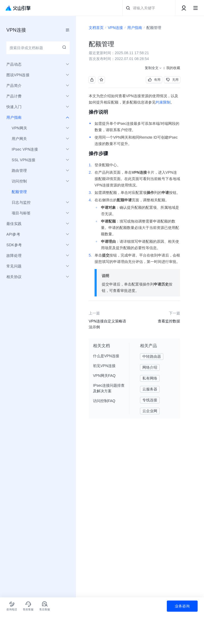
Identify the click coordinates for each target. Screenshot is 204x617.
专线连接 (149, 400)
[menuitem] (38, 192)
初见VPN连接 (104, 366)
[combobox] (38, 47)
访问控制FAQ (104, 401)
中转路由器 (151, 356)
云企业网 (149, 411)
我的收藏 (173, 68)
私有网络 (149, 378)
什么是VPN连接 (106, 356)
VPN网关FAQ (104, 375)
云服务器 (149, 389)
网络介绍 (149, 367)
